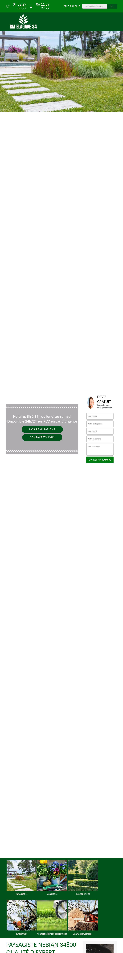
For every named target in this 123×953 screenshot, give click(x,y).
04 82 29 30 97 (16, 6)
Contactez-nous (42, 437)
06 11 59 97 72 (39, 6)
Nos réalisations (42, 429)
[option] (61, 56)
